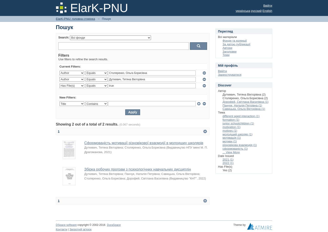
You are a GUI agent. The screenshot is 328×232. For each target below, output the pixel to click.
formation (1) (231, 119)
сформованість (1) (235, 148)
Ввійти (267, 5)
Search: (63, 37)
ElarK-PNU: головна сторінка (75, 18)
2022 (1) (228, 163)
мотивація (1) (232, 137)
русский (256, 11)
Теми (226, 55)
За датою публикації (236, 44)
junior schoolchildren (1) (238, 123)
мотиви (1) (230, 141)
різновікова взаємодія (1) (240, 145)
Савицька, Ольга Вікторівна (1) (244, 109)
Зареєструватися (229, 74)
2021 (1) (228, 159)
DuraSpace (113, 225)
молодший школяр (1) (237, 134)
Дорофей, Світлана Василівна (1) (246, 101)
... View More (231, 152)
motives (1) (230, 130)
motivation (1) (232, 127)
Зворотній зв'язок (80, 229)
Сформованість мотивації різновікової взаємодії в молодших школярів (143, 143)
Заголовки (229, 51)
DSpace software (66, 225)
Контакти (61, 229)
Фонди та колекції (235, 40)
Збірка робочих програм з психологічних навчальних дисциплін (137, 169)
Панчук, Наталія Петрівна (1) (242, 105)
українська (243, 11)
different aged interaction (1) (241, 116)
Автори (227, 48)
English (267, 11)
